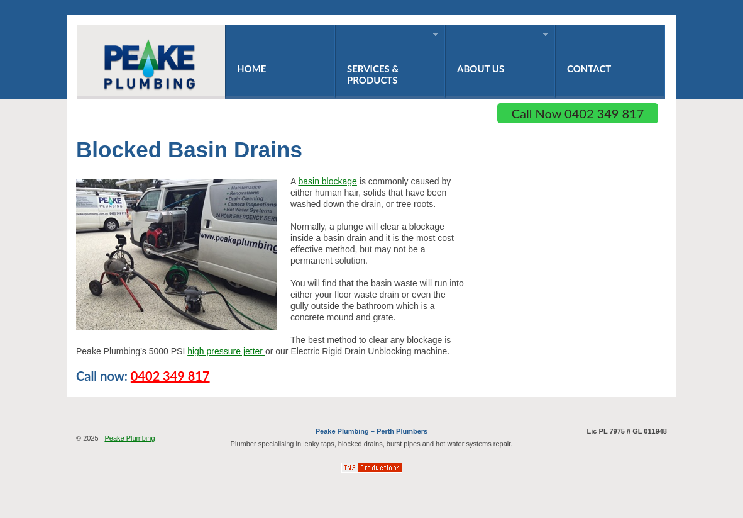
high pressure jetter (226, 351)
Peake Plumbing (129, 438)
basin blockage (327, 181)
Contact (589, 68)
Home (251, 68)
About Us (496, 52)
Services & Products (386, 58)
